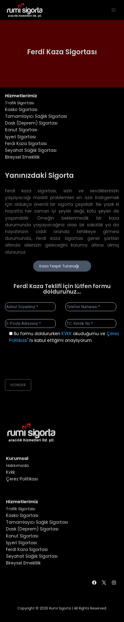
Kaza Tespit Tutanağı (62, 266)
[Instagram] (114, 582)
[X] (104, 582)
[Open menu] (113, 10)
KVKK (67, 334)
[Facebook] (94, 582)
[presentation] (43, 361)
